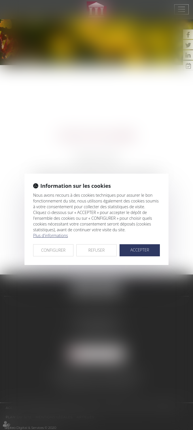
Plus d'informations (50, 235)
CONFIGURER (53, 250)
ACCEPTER (139, 250)
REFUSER (96, 250)
